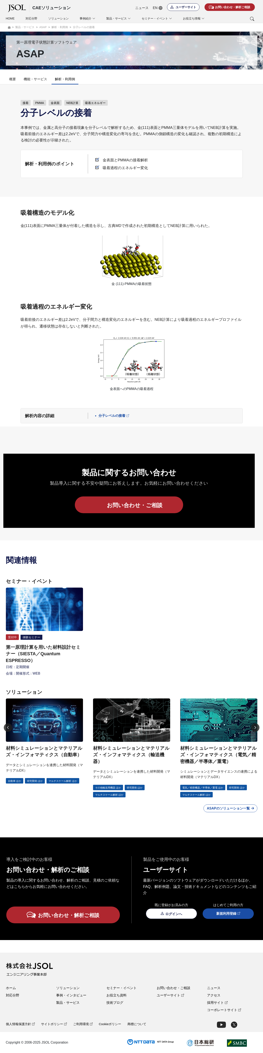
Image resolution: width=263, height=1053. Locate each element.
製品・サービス (68, 1002)
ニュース (142, 8)
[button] (234, 19)
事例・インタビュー (71, 995)
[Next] (255, 727)
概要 (12, 79)
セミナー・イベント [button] (157, 18)
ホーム (11, 988)
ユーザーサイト (170, 995)
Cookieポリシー (110, 1024)
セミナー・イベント (121, 988)
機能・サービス (35, 79)
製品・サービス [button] (118, 18)
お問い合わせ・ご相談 (173, 988)
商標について (136, 1024)
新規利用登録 (228, 913)
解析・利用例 (65, 79)
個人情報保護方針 (20, 1024)
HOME (10, 18)
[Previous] (8, 727)
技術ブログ (114, 1002)
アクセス (213, 995)
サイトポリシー (54, 1024)
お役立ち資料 (116, 995)
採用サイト (217, 1002)
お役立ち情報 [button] (194, 18)
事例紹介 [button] (87, 18)
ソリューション (58, 18)
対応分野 (31, 18)
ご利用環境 (83, 1024)
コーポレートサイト (224, 1010)
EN (157, 7)
